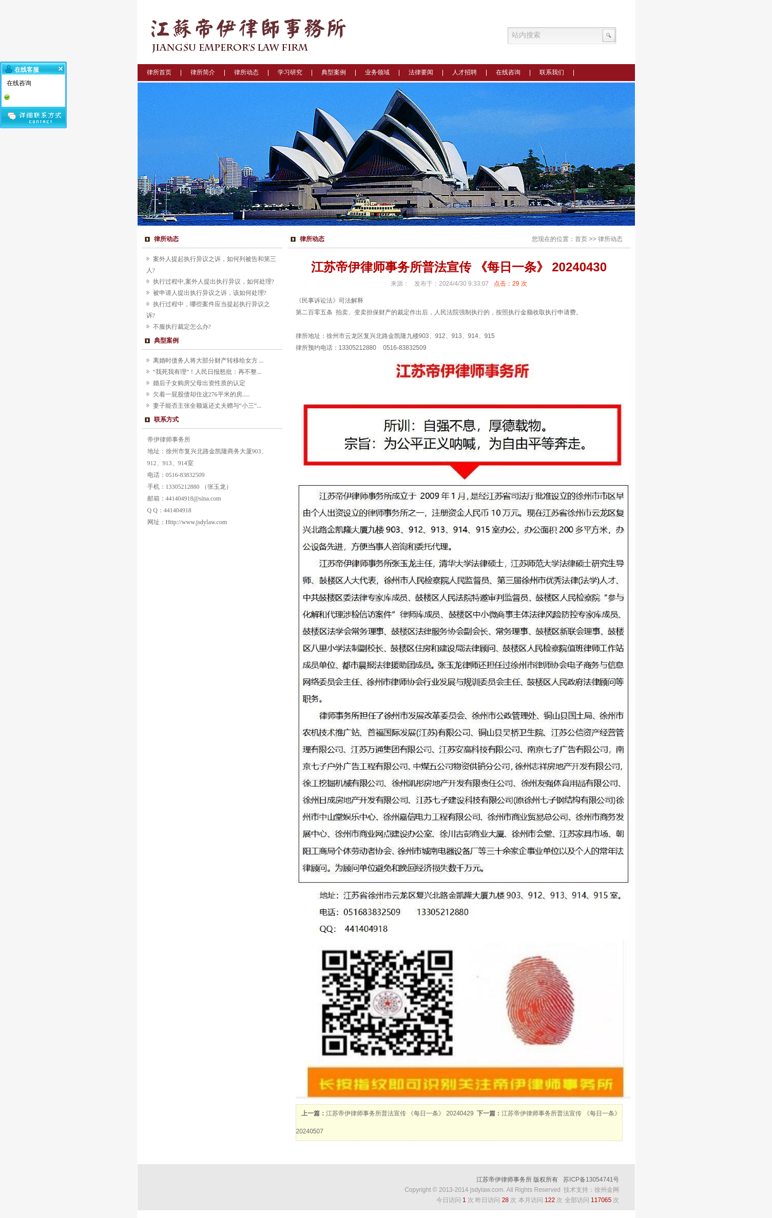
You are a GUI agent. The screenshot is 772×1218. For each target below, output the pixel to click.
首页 (581, 239)
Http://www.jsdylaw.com (196, 522)
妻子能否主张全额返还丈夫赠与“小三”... (207, 405)
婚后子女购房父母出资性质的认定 (199, 383)
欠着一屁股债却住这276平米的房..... (201, 394)
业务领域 (377, 72)
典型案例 (333, 72)
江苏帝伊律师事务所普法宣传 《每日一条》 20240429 (400, 1113)
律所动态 (246, 72)
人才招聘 (464, 72)
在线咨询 (508, 72)
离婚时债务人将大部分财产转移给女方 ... (208, 360)
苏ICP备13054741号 (591, 1179)
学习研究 (290, 72)
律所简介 (202, 72)
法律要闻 (421, 72)
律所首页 (159, 72)
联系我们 (551, 72)
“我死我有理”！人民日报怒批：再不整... (207, 371)
